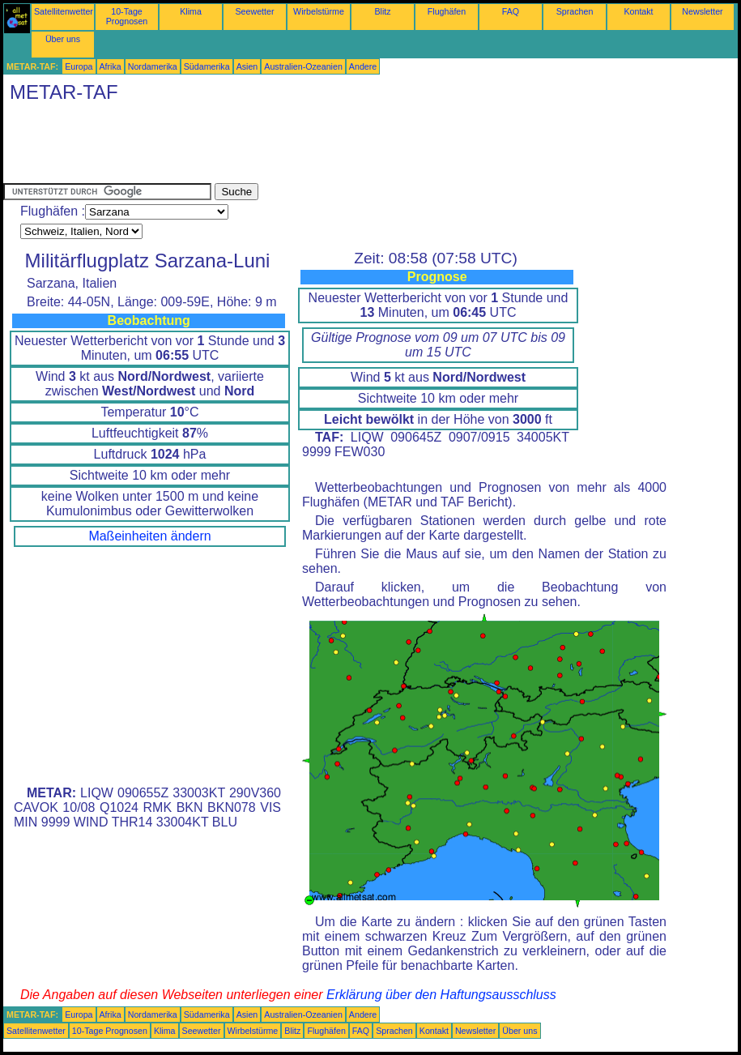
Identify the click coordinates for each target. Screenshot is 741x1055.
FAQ (510, 11)
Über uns (62, 39)
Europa (78, 66)
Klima (191, 11)
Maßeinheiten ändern (149, 536)
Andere (363, 66)
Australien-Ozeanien (303, 66)
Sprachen (575, 11)
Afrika (110, 66)
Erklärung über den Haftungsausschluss (441, 995)
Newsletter (702, 11)
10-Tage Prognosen (127, 16)
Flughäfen (447, 11)
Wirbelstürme (318, 11)
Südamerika (207, 66)
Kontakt (638, 11)
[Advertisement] (298, 146)
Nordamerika (152, 66)
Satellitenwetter (63, 11)
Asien (247, 66)
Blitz (382, 11)
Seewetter (255, 11)
